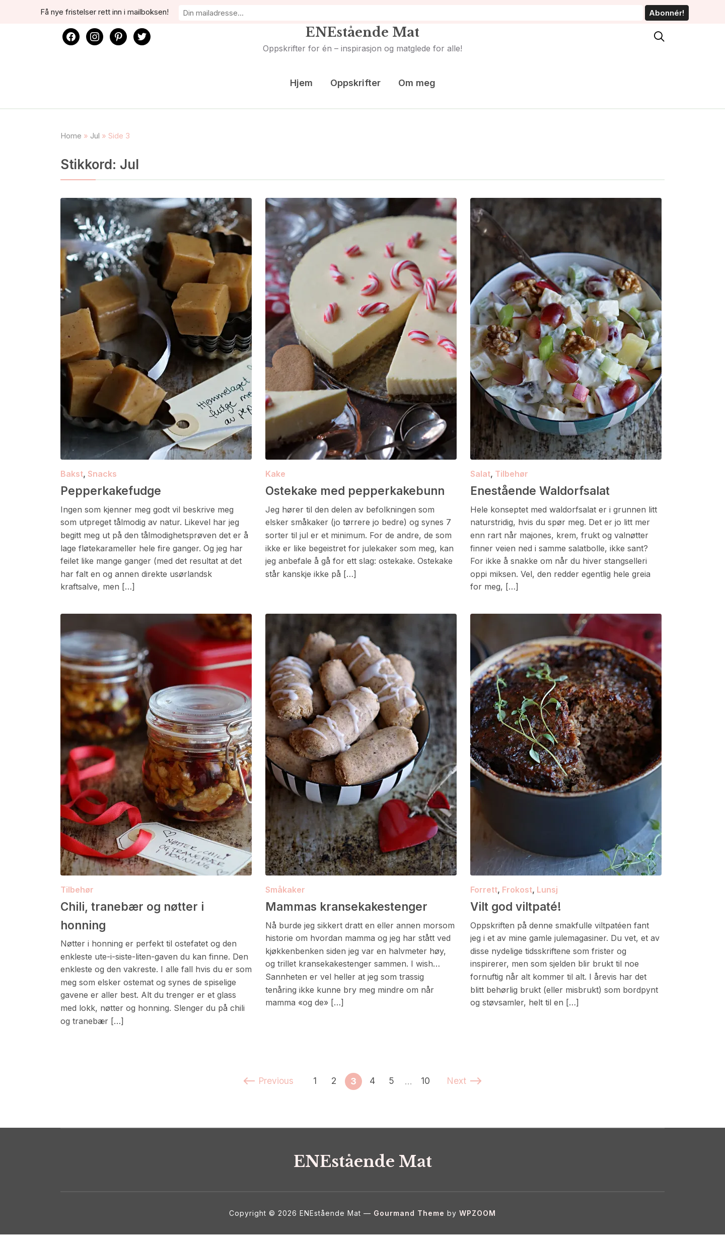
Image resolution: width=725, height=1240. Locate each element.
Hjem (301, 83)
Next (466, 1086)
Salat (480, 474)
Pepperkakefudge (120, 489)
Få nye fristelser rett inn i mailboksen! (275, 11)
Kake (275, 474)
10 (427, 1086)
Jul (95, 135)
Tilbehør (511, 474)
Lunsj (547, 895)
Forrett (483, 895)
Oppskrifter (355, 83)
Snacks (102, 474)
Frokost (517, 895)
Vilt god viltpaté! (526, 911)
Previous (267, 1086)
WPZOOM (477, 1218)
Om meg (417, 83)
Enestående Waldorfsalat (555, 489)
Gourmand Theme (409, 1218)
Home (71, 135)
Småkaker (285, 895)
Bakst (71, 474)
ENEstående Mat (362, 29)
